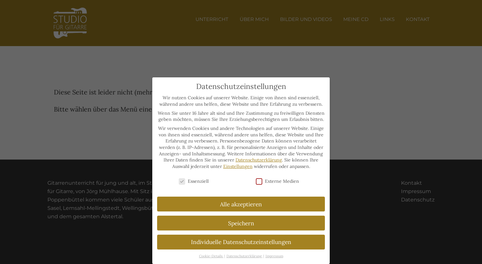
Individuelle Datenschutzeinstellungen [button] (241, 242)
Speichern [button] (241, 223)
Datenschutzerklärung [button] (244, 256)
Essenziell (194, 181)
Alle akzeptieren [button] (241, 204)
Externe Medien (277, 181)
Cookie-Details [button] (211, 256)
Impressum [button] (274, 256)
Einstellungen (238, 166)
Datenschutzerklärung (259, 160)
